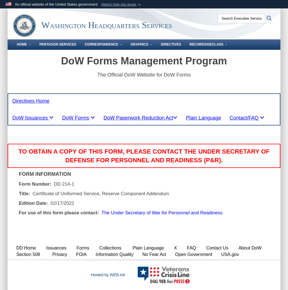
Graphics (141, 44)
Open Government (193, 254)
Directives (171, 44)
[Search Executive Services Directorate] (242, 18)
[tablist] (33, 118)
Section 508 (28, 254)
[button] (121, 4)
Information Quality (114, 254)
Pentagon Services (57, 44)
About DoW (250, 248)
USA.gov (230, 254)
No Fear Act (154, 254)
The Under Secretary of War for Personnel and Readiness (162, 212)
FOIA (81, 254)
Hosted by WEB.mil (108, 275)
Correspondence (103, 44)
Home (24, 44)
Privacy (59, 254)
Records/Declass (209, 44)
